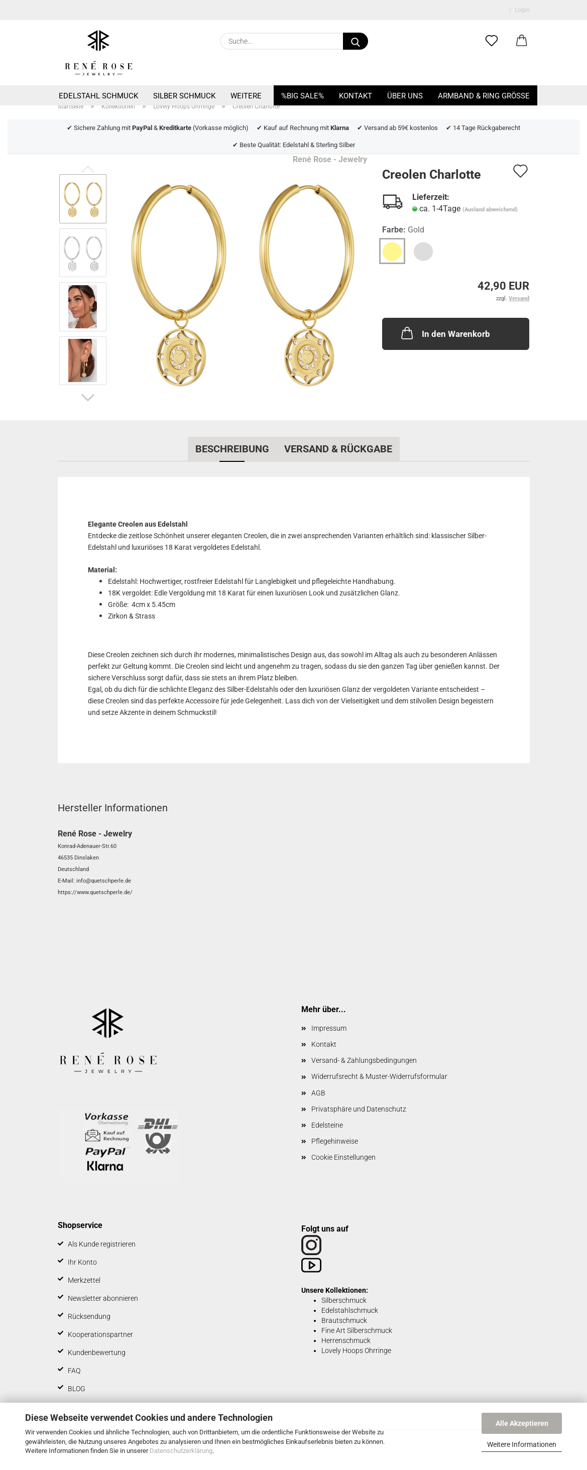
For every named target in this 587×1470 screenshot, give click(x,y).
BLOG (76, 1389)
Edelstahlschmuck (349, 1310)
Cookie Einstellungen (343, 1157)
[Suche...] (355, 41)
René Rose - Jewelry (330, 159)
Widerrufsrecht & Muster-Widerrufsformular (379, 1076)
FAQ (74, 1371)
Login (519, 10)
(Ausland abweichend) (490, 209)
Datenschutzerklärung (181, 1450)
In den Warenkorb (444, 333)
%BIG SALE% (302, 95)
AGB (318, 1093)
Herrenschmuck (346, 1340)
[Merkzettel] (492, 41)
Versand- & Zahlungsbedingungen (364, 1060)
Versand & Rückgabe (338, 449)
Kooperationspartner (100, 1334)
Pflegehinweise (334, 1141)
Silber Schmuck (184, 95)
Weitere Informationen (521, 1444)
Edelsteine (327, 1125)
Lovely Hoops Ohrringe (356, 1350)
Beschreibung (232, 449)
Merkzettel (84, 1280)
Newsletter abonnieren (103, 1298)
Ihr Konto (82, 1262)
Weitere (246, 95)
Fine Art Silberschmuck (356, 1330)
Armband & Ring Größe (484, 95)
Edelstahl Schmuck (98, 95)
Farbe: (403, 230)
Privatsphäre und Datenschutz (358, 1109)
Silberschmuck (344, 1300)
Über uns (405, 95)
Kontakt (355, 95)
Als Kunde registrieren (102, 1244)
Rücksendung (89, 1316)
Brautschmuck (344, 1320)
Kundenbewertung (97, 1353)
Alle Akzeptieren (522, 1423)
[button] (522, 41)
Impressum (328, 1028)
